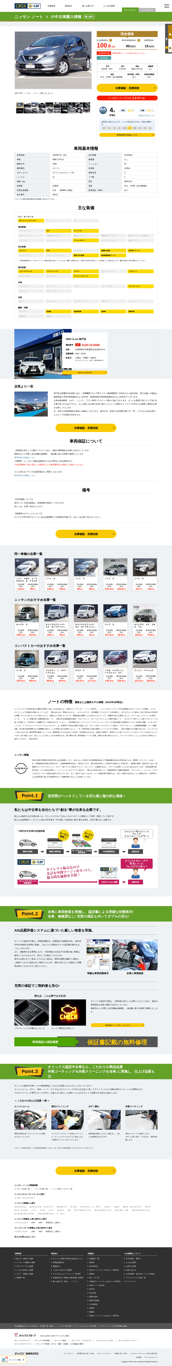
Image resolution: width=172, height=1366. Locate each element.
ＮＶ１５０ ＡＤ (121, 1210)
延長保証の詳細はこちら (24, 475)
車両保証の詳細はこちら (24, 457)
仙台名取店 (93, 1266)
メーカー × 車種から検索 (25, 1262)
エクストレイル (20, 1207)
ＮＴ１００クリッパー (82, 1210)
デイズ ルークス (21, 1210)
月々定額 (170, 45)
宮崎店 (91, 1308)
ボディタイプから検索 (24, 1266)
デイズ (147, 1207)
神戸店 (91, 1289)
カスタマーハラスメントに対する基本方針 (143, 1353)
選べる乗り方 (88, 6)
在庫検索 (51, 6)
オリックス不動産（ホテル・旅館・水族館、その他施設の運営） (60, 1344)
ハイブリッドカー (21, 1223)
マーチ (42, 1210)
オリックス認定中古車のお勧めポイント (68, 1259)
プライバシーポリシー (104, 1353)
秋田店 (91, 1262)
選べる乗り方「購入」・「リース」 (66, 1281)
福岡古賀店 (93, 1297)
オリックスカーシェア (127, 1340)
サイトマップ (131, 1281)
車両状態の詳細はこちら (127, 135)
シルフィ (107, 1207)
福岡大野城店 (94, 1300)
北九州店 (92, 1293)
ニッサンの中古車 (64, 1326)
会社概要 (139, 1357)
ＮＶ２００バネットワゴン (24, 1214)
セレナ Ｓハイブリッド (132, 1207)
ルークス (60, 1210)
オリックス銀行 (60, 1340)
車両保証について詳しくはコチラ (117, 1025)
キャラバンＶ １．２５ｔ (91, 1207)
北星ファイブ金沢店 (96, 1285)
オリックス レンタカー (105, 1340)
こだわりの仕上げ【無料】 (63, 1270)
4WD (40, 1223)
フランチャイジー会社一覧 (136, 1278)
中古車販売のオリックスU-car (26, 1326)
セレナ (116, 1207)
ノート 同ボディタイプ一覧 (62, 1189)
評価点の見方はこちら (146, 116)
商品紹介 (69, 6)
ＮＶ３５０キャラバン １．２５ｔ (51, 1214)
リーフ (51, 1210)
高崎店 (91, 1274)
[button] (17, 60)
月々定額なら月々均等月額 (127, 98)
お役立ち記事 (131, 1266)
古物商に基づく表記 (120, 1353)
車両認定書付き (58, 1262)
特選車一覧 (20, 1278)
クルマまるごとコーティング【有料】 (67, 1274)
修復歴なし (57, 1266)
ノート (33, 1210)
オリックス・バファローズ (81, 1340)
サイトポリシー (69, 1353)
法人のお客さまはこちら (24, 1237)
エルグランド (62, 1207)
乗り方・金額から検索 (24, 1259)
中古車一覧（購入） (47, 1326)
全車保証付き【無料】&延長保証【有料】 (68, 1278)
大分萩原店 (93, 1304)
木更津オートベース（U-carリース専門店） (105, 1281)
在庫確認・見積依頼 (127, 88)
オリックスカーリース (23, 1344)
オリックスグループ (22, 1340)
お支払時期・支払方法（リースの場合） (141, 1274)
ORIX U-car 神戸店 (85, 373)
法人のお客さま (147, 10)
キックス (73, 1207)
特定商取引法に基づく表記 (85, 1353)
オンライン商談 (15, 1360)
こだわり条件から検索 (24, 1270)
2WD (33, 1223)
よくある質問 (109, 6)
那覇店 (91, 1312)
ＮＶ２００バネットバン (141, 1210)
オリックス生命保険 (42, 1340)
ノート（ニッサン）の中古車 (85, 1326)
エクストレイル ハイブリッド (41, 1207)
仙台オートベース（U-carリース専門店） (104, 1270)
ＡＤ (69, 1210)
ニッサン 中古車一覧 (22, 1189)
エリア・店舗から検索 (24, 1274)
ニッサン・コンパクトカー (24, 1198)
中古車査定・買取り (133, 1259)
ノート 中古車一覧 (41, 1189)
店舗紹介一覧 (94, 1259)
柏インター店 (94, 1278)
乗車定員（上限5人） (54, 1223)
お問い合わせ (131, 1270)
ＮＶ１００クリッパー (103, 1210)
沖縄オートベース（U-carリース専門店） (104, 1316)
